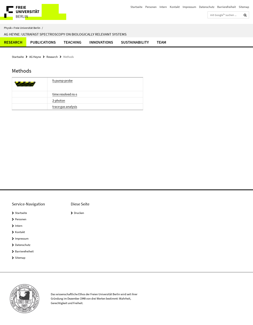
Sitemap (244, 7)
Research (13, 42)
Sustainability (135, 42)
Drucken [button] (79, 213)
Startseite (136, 7)
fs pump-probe (62, 80)
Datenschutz (206, 7)
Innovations (101, 42)
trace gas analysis (64, 106)
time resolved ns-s (64, 94)
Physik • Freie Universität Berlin (23, 27)
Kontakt (175, 7)
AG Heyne (35, 57)
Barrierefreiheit (226, 7)
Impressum (189, 7)
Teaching (72, 42)
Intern (163, 7)
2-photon (58, 100)
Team (161, 42)
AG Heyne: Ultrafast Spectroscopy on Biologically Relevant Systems (65, 34)
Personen (151, 7)
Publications (43, 42)
